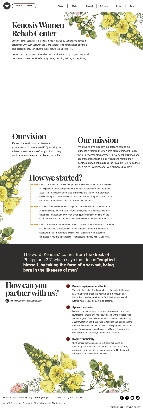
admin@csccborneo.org (21, 397)
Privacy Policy (133, 407)
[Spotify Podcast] (138, 398)
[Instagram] (127, 398)
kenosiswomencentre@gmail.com (26, 300)
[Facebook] (122, 398)
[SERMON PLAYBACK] (24, 5)
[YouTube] (132, 398)
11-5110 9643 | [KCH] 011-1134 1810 (65, 397)
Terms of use (117, 407)
